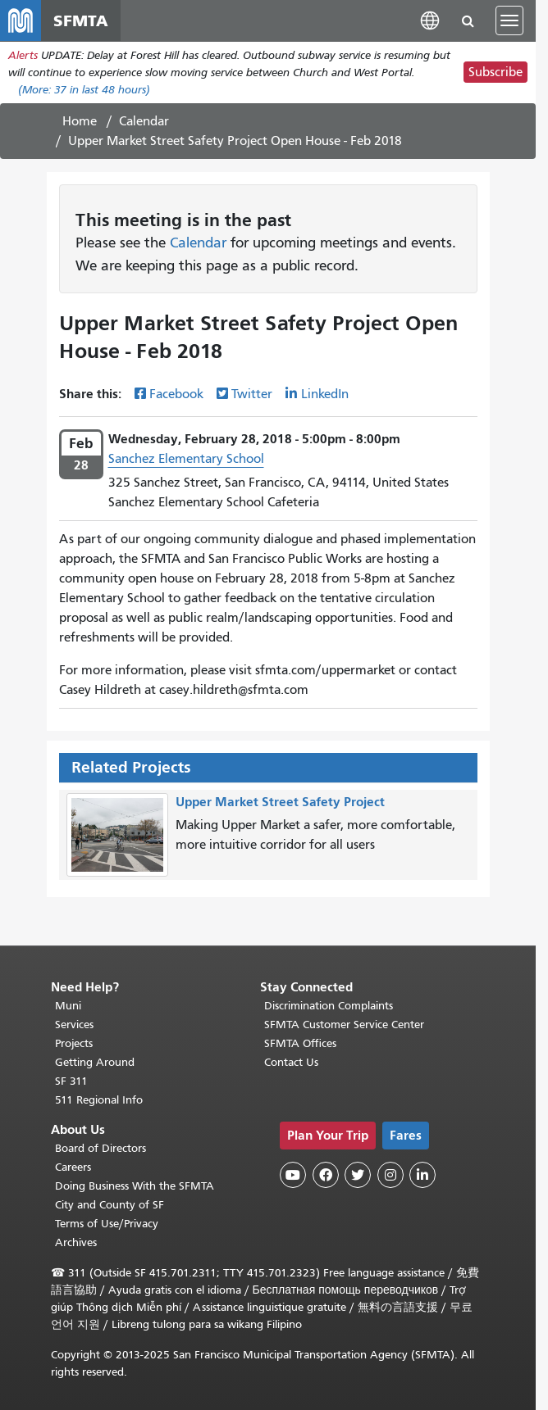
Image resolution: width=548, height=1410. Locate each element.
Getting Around (95, 1062)
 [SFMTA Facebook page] (325, 1174)
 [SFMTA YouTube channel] (292, 1174)
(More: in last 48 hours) (84, 95)
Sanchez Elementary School (186, 463)
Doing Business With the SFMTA (134, 1186)
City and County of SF (109, 1205)
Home (79, 126)
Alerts (23, 60)
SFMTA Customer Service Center (344, 1024)
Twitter (251, 399)
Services (74, 1024)
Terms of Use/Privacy (106, 1224)
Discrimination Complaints (328, 1006)
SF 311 (71, 1081)
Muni (68, 1006)
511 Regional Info (99, 1100)
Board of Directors (100, 1148)
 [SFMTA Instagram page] (390, 1174)
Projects (74, 1043)
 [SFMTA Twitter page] (357, 1174)
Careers (73, 1167)
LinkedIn (325, 399)
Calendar (144, 126)
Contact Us (291, 1062)
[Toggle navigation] (509, 23)
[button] (430, 22)
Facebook (176, 399)
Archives (76, 1242)
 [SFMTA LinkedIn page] (422, 1174)
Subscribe (495, 77)
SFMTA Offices (300, 1043)
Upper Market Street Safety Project (280, 806)
